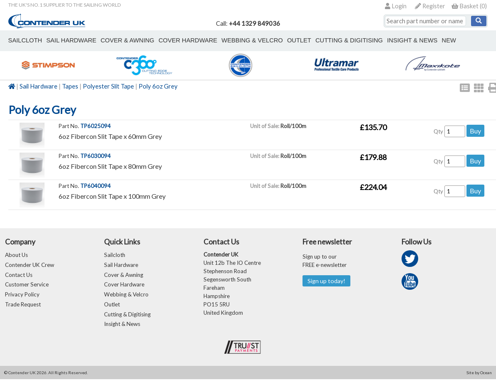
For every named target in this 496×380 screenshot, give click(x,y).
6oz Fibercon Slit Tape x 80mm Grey (110, 166)
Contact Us (18, 275)
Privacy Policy (22, 295)
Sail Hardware (38, 86)
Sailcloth (114, 255)
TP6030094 (95, 156)
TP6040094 (95, 186)
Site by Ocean (479, 373)
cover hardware (186, 40)
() (469, 6)
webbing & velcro (249, 40)
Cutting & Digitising (345, 40)
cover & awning (126, 40)
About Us (16, 255)
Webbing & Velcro (126, 295)
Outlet (112, 305)
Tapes (70, 86)
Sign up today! (326, 280)
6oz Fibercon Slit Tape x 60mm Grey (110, 136)
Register (430, 6)
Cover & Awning (123, 275)
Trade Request (23, 305)
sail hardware (70, 40)
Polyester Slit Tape (108, 86)
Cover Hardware (124, 285)
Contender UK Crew (29, 265)
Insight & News (408, 40)
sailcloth (25, 40)
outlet (296, 40)
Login (396, 6)
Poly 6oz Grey (158, 86)
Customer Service (27, 285)
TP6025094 (95, 126)
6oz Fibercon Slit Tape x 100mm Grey (112, 196)
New (444, 40)
